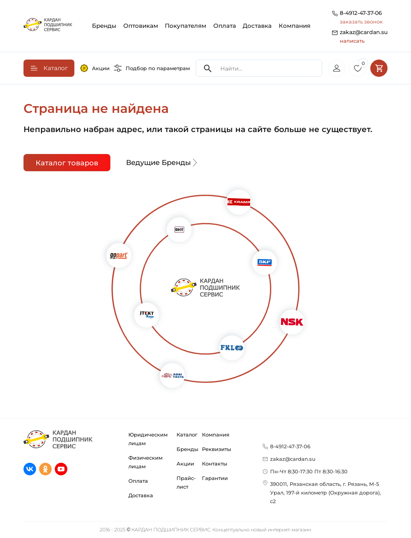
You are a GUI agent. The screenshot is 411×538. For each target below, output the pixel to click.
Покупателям (185, 25)
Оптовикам (140, 25)
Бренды (104, 25)
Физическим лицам (145, 462)
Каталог (187, 434)
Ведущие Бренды (162, 162)
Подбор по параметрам (152, 68)
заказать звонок (361, 21)
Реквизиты (216, 449)
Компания (294, 25)
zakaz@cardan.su (364, 37)
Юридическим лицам (148, 438)
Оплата (224, 25)
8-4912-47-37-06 (361, 12)
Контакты (214, 463)
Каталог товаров (67, 163)
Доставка (257, 25)
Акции (95, 68)
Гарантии (215, 478)
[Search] (208, 68)
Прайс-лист (186, 482)
